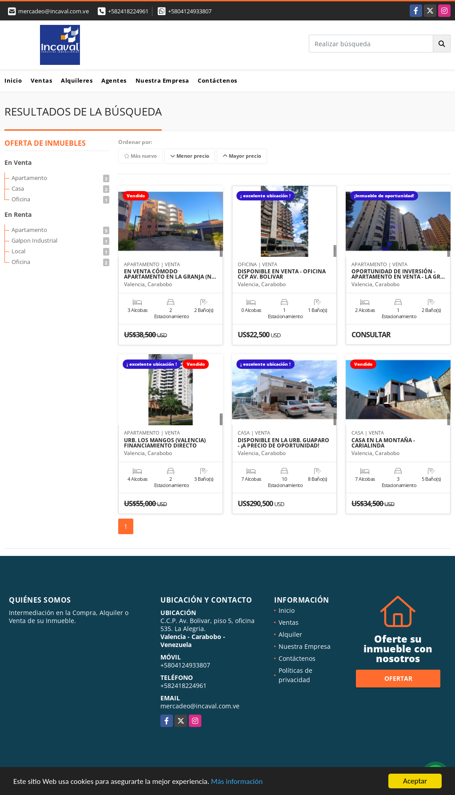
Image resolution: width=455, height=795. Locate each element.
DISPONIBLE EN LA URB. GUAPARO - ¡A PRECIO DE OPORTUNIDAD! (283, 443)
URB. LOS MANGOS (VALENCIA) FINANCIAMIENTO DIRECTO (165, 443)
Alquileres (76, 80)
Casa (60, 188)
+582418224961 (128, 11)
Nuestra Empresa (162, 80)
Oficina (60, 199)
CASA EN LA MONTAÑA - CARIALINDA (383, 443)
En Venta (18, 162)
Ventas (41, 80)
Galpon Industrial (60, 240)
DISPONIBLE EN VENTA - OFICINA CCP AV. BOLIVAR (282, 274)
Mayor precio (242, 156)
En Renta (18, 214)
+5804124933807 (190, 11)
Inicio (13, 80)
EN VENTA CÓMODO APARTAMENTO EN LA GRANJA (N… (170, 274)
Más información (237, 781)
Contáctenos (217, 80)
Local (60, 251)
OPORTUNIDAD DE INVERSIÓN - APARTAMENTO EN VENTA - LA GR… (398, 274)
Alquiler (290, 634)
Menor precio (189, 156)
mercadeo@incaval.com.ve (199, 706)
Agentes (114, 80)
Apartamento (60, 178)
